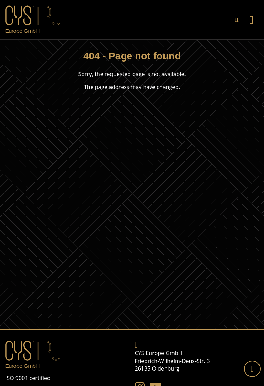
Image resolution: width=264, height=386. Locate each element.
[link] (236, 19)
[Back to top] (252, 369)
